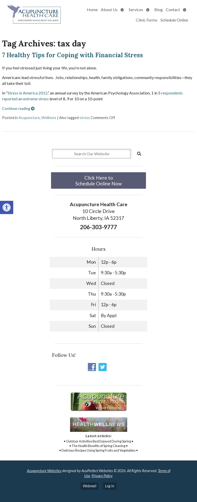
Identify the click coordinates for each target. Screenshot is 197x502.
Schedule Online (174, 19)
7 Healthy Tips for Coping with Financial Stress (72, 55)
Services (136, 9)
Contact (173, 9)
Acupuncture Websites (44, 471)
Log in (109, 486)
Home (92, 9)
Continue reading (18, 108)
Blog (158, 9)
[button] (6, 207)
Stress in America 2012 (27, 92)
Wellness (48, 117)
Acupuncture (29, 117)
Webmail (89, 486)
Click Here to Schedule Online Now (98, 180)
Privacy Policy (102, 476)
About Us (109, 9)
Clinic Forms (146, 19)
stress (84, 117)
